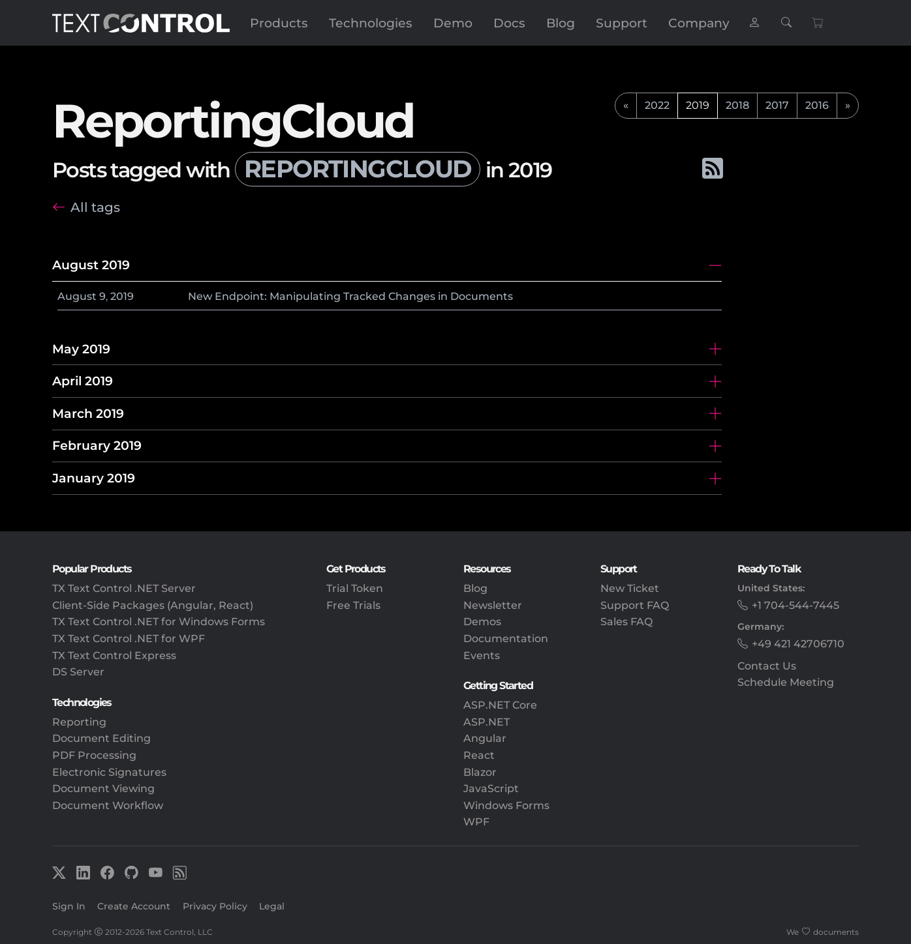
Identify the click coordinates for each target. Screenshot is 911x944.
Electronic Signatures (109, 772)
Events (481, 655)
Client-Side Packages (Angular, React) (152, 605)
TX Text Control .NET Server (124, 588)
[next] (848, 106)
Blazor (480, 772)
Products (279, 23)
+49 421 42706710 (798, 644)
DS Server (78, 672)
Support (621, 23)
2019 (122, 296)
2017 (777, 105)
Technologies (370, 23)
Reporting (79, 722)
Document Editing (101, 738)
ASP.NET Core (500, 705)
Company (699, 23)
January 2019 (93, 478)
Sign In (68, 906)
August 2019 (91, 265)
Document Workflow (107, 805)
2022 (657, 105)
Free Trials (353, 605)
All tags (95, 207)
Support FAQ (634, 605)
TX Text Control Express (114, 655)
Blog (560, 23)
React (479, 755)
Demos (482, 621)
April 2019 (82, 381)
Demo (452, 23)
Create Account (133, 906)
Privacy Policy (215, 906)
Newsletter (492, 605)
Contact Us (766, 666)
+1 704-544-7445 (795, 605)
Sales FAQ (626, 621)
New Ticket (629, 588)
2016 (817, 105)
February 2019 (97, 445)
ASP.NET (486, 722)
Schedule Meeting (785, 682)
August (77, 296)
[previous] (626, 106)
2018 (737, 105)
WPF (476, 822)
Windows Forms (506, 805)
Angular (484, 738)
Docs (509, 23)
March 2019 (88, 413)
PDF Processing (94, 755)
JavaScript (491, 788)
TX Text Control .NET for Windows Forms (158, 621)
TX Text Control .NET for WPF (128, 638)
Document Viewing (103, 788)
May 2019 (81, 349)
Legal (272, 906)
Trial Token (354, 588)
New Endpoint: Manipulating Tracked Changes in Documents (350, 296)
